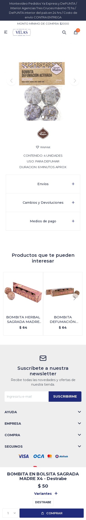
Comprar (54, 513)
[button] (43, 117)
